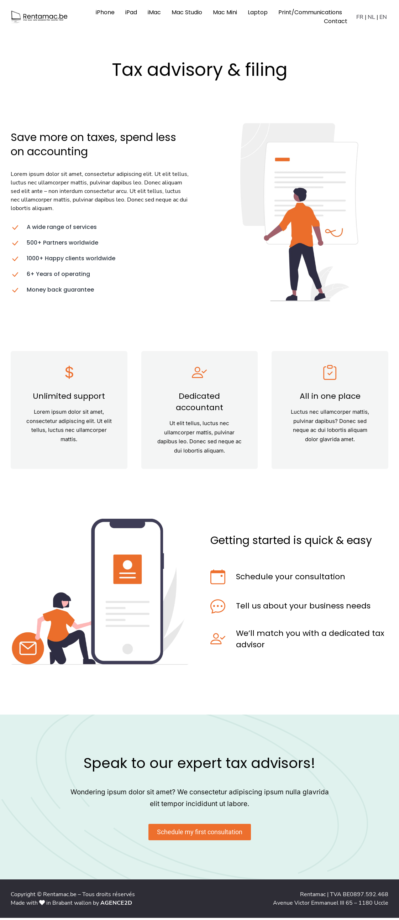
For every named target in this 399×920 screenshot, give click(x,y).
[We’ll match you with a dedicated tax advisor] (217, 641)
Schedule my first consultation (199, 834)
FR (359, 18)
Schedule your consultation (290, 578)
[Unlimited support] (69, 374)
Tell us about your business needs (303, 607)
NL (371, 18)
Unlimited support (69, 398)
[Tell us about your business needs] (217, 608)
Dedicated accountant (199, 404)
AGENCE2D (116, 905)
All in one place (330, 398)
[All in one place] (330, 374)
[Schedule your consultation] (217, 578)
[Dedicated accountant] (199, 374)
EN (383, 18)
